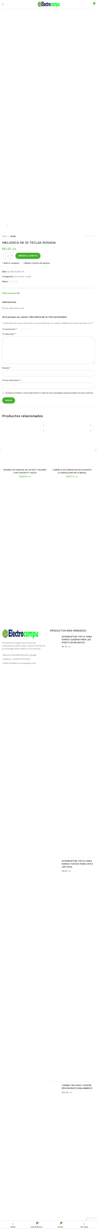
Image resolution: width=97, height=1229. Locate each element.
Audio (13, 236)
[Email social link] (14, 282)
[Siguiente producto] (93, 236)
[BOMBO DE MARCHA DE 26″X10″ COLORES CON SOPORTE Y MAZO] (25, 444)
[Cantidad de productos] (8, 256)
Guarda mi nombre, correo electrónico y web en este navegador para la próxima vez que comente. (49, 392)
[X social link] (12, 282)
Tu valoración (9, 333)
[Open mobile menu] (3, 4)
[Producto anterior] (86, 236)
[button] (43, 430)
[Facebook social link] (9, 282)
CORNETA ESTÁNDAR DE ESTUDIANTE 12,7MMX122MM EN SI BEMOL (72, 471)
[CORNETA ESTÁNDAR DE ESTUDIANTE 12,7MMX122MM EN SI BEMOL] (72, 444)
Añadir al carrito (28, 256)
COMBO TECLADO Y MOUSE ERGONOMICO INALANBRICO (77, 1087)
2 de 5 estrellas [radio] (23, 329)
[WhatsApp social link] (17, 282)
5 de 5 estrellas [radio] (30, 329)
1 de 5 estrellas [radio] (21, 329)
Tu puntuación (9, 329)
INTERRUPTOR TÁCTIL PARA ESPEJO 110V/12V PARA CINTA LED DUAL (77, 864)
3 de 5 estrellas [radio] (25, 329)
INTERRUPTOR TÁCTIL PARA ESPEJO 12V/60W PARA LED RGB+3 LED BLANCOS (77, 639)
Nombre (6, 367)
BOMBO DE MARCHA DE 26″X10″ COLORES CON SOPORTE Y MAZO (25, 471)
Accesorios (19, 276)
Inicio (4, 236)
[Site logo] (49, 4)
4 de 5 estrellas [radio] (28, 329)
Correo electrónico (11, 380)
